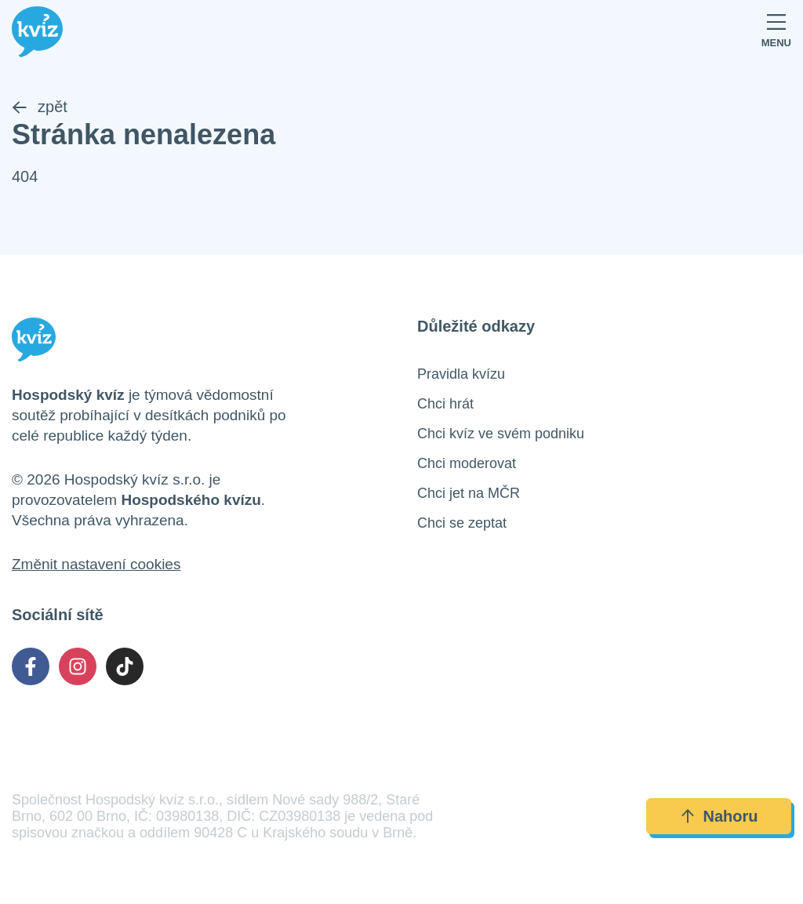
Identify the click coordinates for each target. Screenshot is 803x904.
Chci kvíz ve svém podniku (500, 433)
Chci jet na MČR (468, 493)
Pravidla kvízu (461, 374)
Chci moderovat (466, 463)
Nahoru (719, 816)
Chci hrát (445, 404)
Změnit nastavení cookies (96, 564)
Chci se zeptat (462, 523)
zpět (39, 106)
